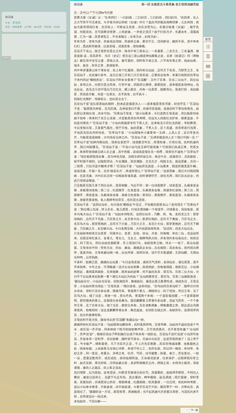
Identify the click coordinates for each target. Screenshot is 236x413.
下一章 (194, 410)
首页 (208, 39)
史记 (116, 55)
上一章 (185, 410)
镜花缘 (9, 16)
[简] (208, 76)
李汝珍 (16, 22)
